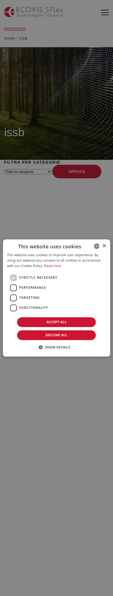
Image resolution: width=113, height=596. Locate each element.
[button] (57, 347)
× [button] (104, 246)
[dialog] (56, 298)
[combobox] (96, 246)
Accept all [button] (57, 322)
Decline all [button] (57, 335)
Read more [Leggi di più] (52, 266)
